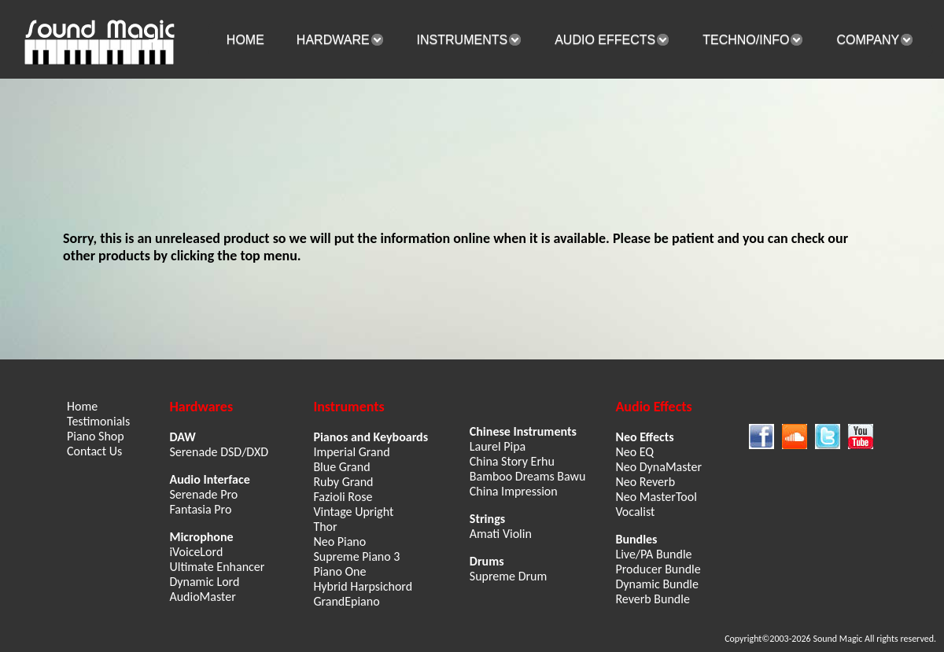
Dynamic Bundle (657, 583)
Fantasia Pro (200, 509)
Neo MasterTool (655, 496)
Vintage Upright (353, 511)
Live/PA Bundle (653, 554)
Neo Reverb (645, 481)
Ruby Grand (343, 481)
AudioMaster (202, 596)
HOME (245, 39)
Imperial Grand (351, 451)
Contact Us (94, 451)
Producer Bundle (657, 569)
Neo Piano (339, 541)
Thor (325, 526)
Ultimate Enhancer (216, 566)
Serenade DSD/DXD (218, 451)
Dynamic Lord (204, 581)
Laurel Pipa (497, 446)
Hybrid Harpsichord (362, 586)
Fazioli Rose (342, 496)
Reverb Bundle (652, 598)
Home (82, 406)
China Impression (514, 491)
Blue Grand (341, 466)
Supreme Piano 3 (356, 556)
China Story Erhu (512, 461)
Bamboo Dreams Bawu (528, 476)
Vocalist (635, 511)
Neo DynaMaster (658, 466)
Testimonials (98, 421)
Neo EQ (634, 451)
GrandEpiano (346, 601)
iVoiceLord (196, 551)
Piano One (339, 571)
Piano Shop (95, 436)
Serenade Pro (203, 494)
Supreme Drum (508, 576)
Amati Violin (501, 533)
